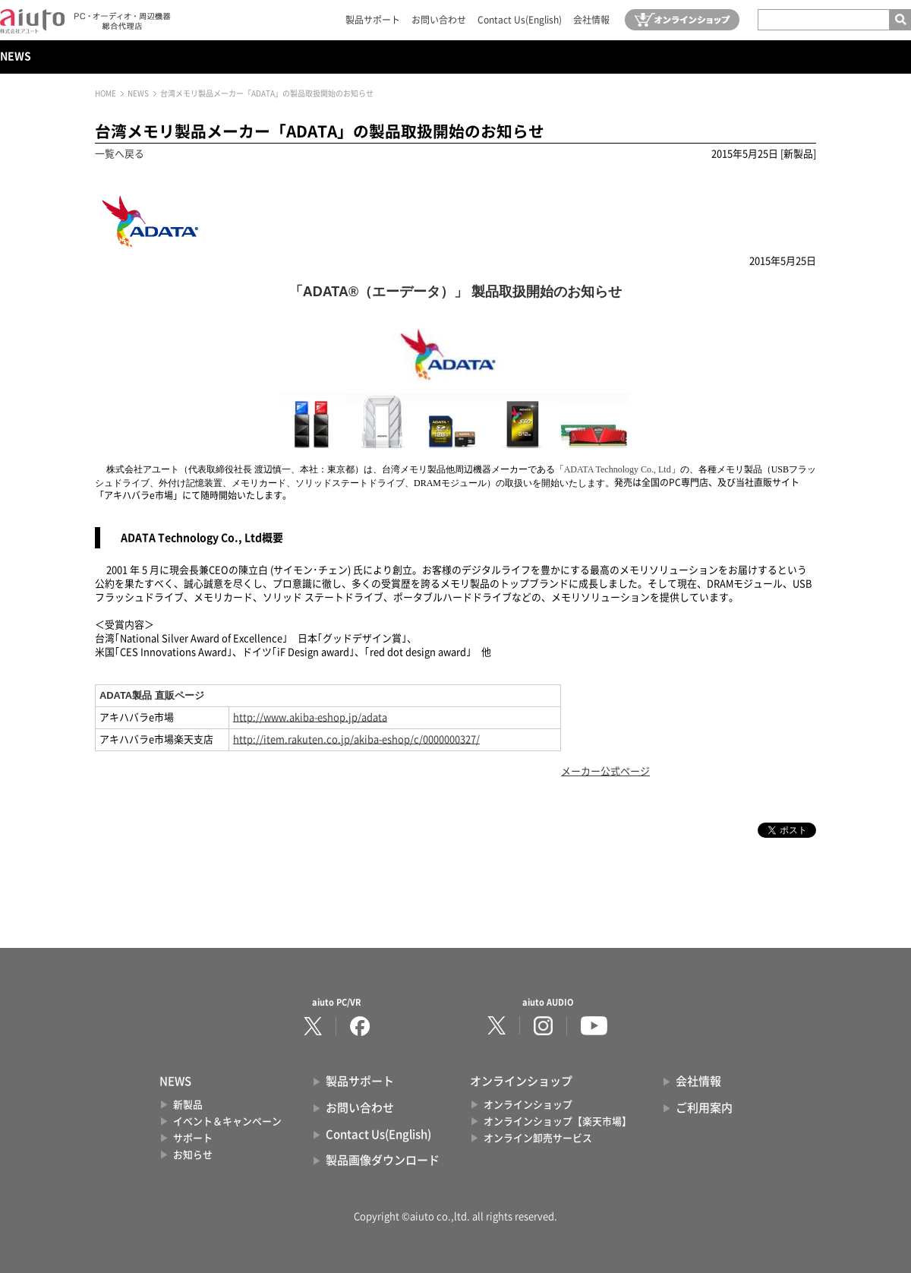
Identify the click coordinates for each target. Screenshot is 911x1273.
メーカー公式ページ (605, 771)
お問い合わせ (438, 19)
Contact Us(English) (520, 19)
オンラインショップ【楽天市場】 (558, 1121)
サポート (193, 1138)
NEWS (15, 56)
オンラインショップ (528, 1105)
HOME (105, 93)
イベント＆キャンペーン (227, 1121)
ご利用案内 (704, 1107)
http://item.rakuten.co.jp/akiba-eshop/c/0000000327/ (356, 739)
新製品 (188, 1105)
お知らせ (193, 1155)
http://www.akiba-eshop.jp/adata (310, 717)
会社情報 (591, 19)
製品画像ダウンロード (383, 1160)
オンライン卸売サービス (538, 1138)
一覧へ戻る (119, 154)
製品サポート (372, 19)
